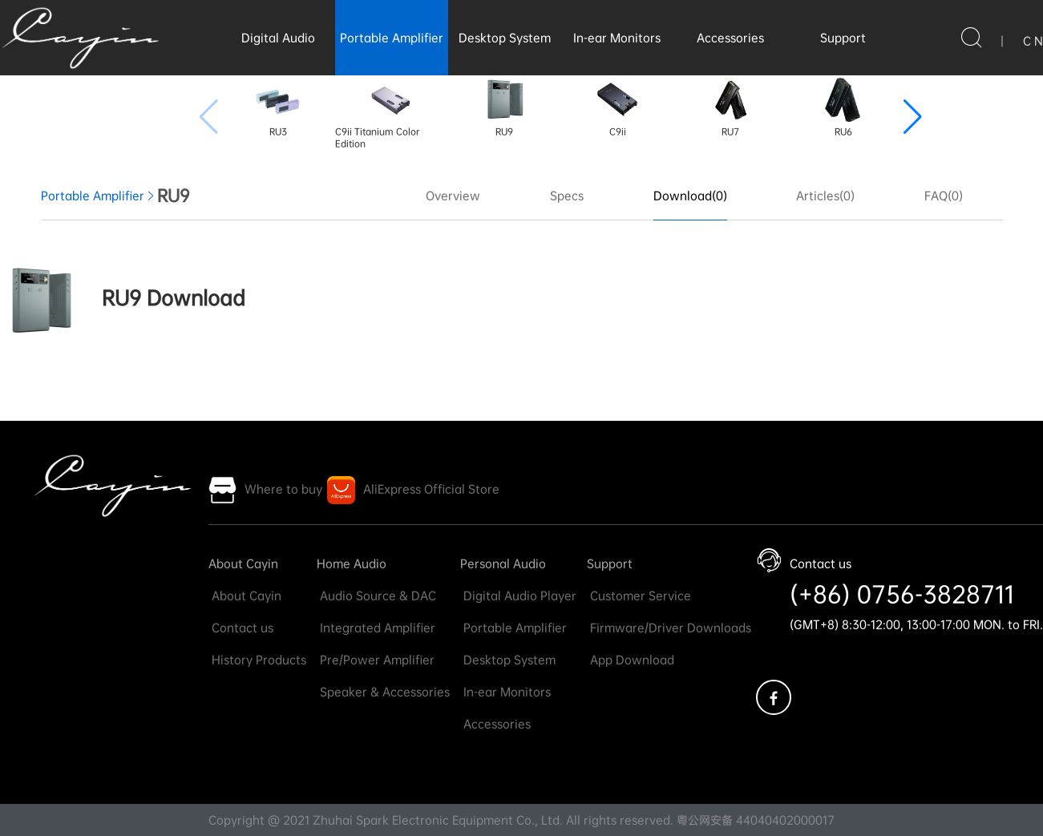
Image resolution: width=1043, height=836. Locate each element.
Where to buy (283, 489)
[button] (913, 117)
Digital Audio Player (518, 595)
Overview (453, 195)
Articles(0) (825, 195)
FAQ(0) (943, 195)
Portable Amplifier (391, 37)
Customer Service (639, 595)
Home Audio (351, 563)
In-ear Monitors (617, 37)
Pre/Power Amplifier (376, 659)
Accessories (730, 37)
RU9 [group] (504, 106)
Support (843, 37)
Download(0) (690, 195)
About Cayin (243, 563)
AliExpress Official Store (431, 489)
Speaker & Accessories (383, 692)
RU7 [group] (730, 106)
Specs (567, 195)
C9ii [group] (617, 106)
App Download (630, 659)
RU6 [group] (843, 106)
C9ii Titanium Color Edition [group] (377, 112)
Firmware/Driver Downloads (669, 627)
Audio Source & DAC (376, 595)
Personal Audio (503, 563)
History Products (257, 659)
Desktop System (505, 37)
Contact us (240, 627)
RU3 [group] (278, 106)
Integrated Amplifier (376, 627)
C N (1033, 41)
